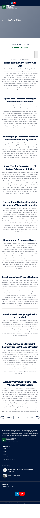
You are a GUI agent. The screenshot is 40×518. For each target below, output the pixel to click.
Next (32, 417)
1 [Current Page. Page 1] (14, 417)
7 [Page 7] (27, 417)
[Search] (36, 54)
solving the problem (31, 435)
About (4, 448)
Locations (5, 451)
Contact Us (5, 457)
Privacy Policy (34, 503)
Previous (8, 417)
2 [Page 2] (18, 417)
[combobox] (18, 53)
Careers (4, 454)
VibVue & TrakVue (7, 459)
